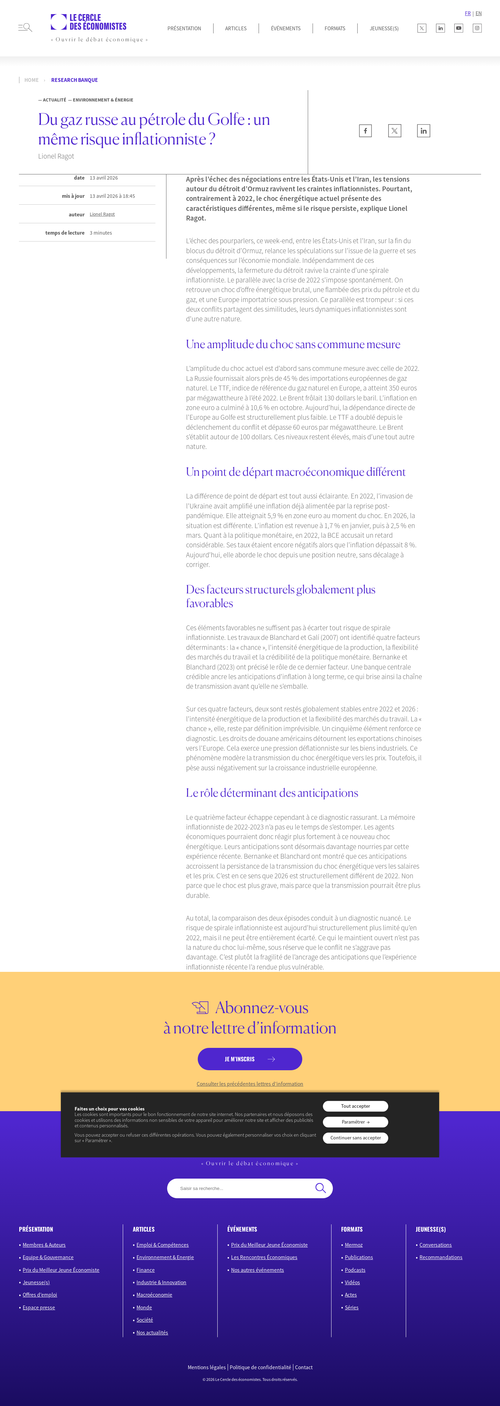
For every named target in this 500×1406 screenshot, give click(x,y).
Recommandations (441, 1257)
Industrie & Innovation (161, 1282)
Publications (359, 1257)
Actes (351, 1294)
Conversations (436, 1245)
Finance (146, 1270)
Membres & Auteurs (44, 1245)
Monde (144, 1307)
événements (242, 1229)
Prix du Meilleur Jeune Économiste (61, 1270)
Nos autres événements (257, 1270)
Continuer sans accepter (355, 1138)
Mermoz (354, 1245)
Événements (286, 28)
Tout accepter (355, 1106)
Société (145, 1320)
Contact (304, 1367)
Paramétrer (353, 1122)
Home (31, 80)
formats (352, 1229)
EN (479, 13)
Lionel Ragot (102, 214)
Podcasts (355, 1270)
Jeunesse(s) (36, 1282)
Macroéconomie (154, 1294)
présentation (36, 1229)
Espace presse (39, 1307)
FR (468, 13)
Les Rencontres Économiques (264, 1257)
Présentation (184, 28)
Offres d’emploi (40, 1294)
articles (144, 1229)
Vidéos (352, 1282)
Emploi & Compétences (163, 1245)
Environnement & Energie (165, 1257)
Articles (236, 28)
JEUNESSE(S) (384, 28)
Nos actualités (152, 1332)
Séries (352, 1307)
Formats (335, 28)
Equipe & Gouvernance (48, 1257)
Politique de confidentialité (260, 1367)
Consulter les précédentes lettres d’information (250, 1084)
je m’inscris (239, 1059)
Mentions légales (207, 1367)
